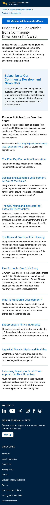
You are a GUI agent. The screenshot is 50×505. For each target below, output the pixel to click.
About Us (6, 454)
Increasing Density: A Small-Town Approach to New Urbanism (21, 373)
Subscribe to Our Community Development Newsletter (23, 79)
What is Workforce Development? (22, 299)
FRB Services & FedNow (12, 490)
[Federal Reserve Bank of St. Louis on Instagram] (28, 412)
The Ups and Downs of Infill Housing (23, 237)
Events (5, 485)
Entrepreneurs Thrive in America (21, 324)
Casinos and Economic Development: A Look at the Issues (24, 179)
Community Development (20, 10)
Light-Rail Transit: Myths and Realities (24, 349)
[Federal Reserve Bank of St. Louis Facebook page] (34, 412)
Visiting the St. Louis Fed (12, 495)
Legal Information (9, 459)
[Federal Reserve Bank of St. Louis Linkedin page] (4, 412)
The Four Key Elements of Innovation (24, 159)
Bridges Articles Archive (11, 13)
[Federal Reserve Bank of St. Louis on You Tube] (12, 412)
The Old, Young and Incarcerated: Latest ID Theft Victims (21, 207)
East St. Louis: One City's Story (20, 268)
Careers (5, 475)
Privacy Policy (7, 469)
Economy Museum (9, 501)
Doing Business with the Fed (13, 480)
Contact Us (6, 464)
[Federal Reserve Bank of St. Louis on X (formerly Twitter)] (20, 412)
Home (4, 10)
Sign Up (7, 434)
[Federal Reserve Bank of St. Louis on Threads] (40, 412)
